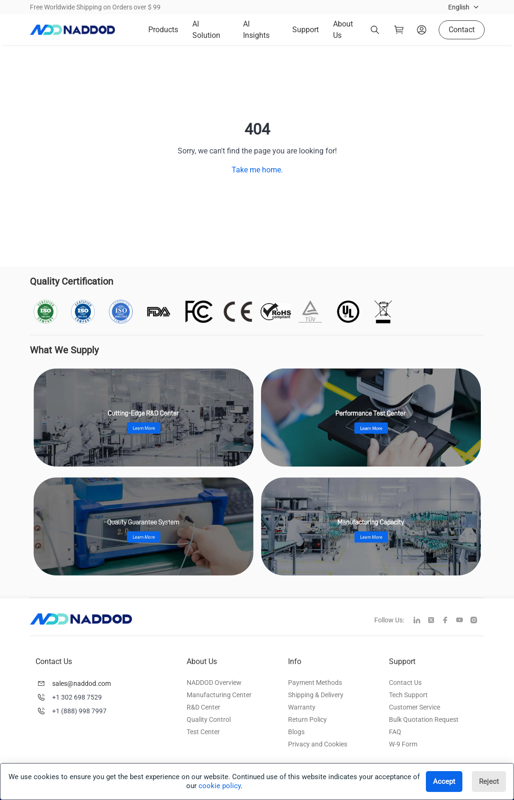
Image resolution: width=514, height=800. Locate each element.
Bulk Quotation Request (424, 719)
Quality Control (209, 719)
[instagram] (477, 621)
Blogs (296, 732)
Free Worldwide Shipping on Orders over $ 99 (95, 7)
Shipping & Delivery (315, 695)
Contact (462, 29)
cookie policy (219, 786)
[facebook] (449, 621)
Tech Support (408, 695)
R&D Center (203, 707)
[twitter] (435, 621)
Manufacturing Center (219, 695)
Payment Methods (315, 682)
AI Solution (206, 29)
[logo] (72, 30)
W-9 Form (403, 744)
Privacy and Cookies (317, 744)
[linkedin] (421, 621)
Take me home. (257, 169)
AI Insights (256, 29)
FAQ (395, 732)
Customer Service (414, 707)
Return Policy (307, 719)
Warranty (302, 707)
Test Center (203, 732)
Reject (489, 781)
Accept (444, 781)
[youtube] (463, 621)
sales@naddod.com (81, 683)
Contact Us (405, 682)
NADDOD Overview (214, 682)
